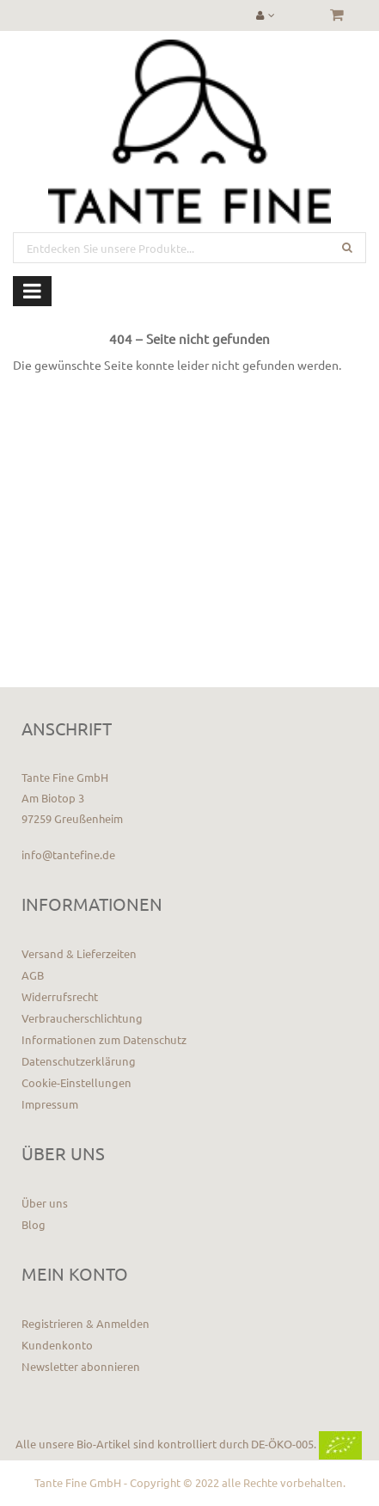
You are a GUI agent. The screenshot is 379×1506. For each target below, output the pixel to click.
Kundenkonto (57, 1344)
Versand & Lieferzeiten (79, 953)
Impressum (49, 1104)
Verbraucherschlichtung (82, 1018)
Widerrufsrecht (59, 996)
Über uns (44, 1203)
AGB (32, 975)
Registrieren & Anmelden (85, 1323)
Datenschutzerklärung (78, 1061)
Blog (33, 1224)
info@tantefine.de (68, 854)
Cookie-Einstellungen (76, 1082)
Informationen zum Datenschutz (103, 1039)
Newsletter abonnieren (80, 1366)
